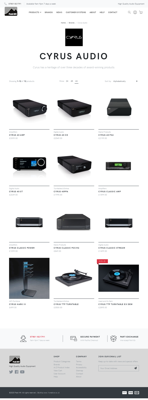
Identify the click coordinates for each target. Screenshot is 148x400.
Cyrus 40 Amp (17, 136)
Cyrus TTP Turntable (66, 306)
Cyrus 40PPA (61, 193)
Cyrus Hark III (17, 306)
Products (35, 13)
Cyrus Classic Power (22, 249)
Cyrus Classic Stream (111, 249)
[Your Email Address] (115, 370)
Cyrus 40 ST (16, 193)
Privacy (79, 366)
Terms (78, 363)
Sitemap (79, 372)
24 (67, 82)
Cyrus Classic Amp (109, 193)
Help (101, 13)
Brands (49, 13)
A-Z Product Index (62, 369)
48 (72, 82)
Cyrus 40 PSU (106, 136)
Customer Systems (76, 13)
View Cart (58, 372)
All (76, 82)
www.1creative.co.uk (52, 394)
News (59, 13)
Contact (112, 13)
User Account (59, 375)
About (92, 13)
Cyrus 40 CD (61, 136)
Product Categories (62, 363)
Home (63, 24)
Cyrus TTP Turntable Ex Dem (115, 306)
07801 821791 (15, 3)
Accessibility (81, 369)
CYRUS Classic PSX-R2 (66, 249)
